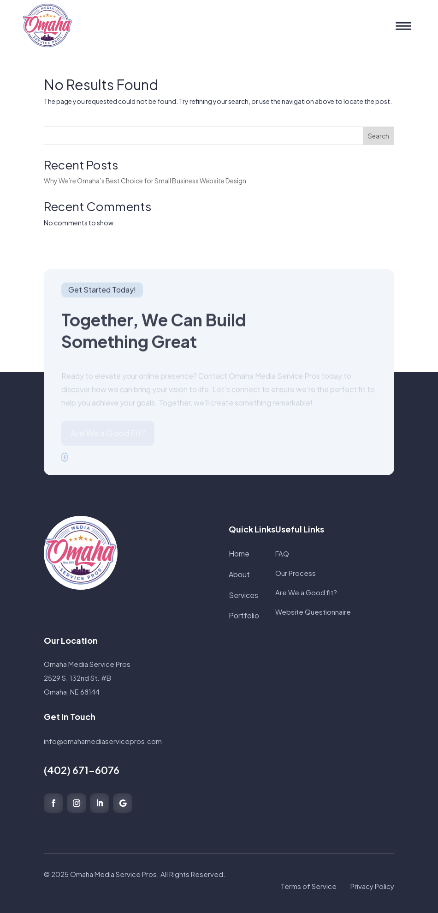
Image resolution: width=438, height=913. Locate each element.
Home (239, 553)
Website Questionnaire (313, 611)
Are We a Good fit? (306, 592)
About (239, 574)
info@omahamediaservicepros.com (103, 741)
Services (243, 595)
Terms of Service (309, 886)
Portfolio (244, 615)
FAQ (282, 553)
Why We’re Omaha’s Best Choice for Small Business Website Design (145, 180)
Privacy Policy (372, 886)
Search (378, 136)
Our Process (295, 572)
